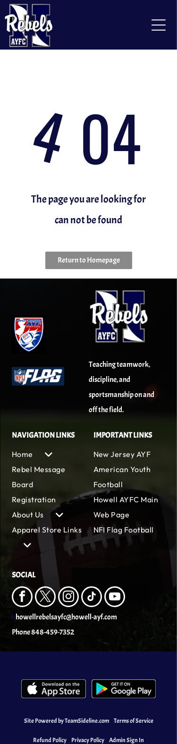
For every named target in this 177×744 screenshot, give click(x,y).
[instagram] (68, 597)
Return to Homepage (89, 260)
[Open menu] (159, 25)
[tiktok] (91, 597)
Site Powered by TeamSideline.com (66, 721)
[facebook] (22, 597)
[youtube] (114, 597)
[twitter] (45, 597)
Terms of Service (133, 721)
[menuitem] (48, 454)
